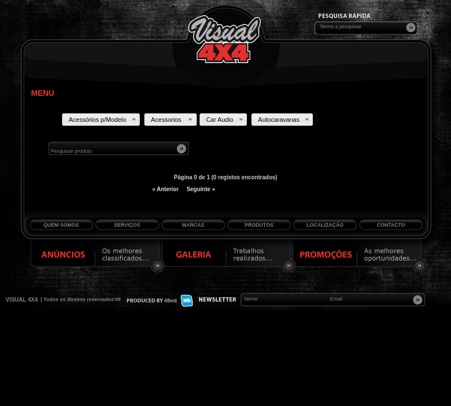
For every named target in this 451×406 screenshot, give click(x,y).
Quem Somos (61, 225)
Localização (325, 225)
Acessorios (173, 119)
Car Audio (225, 119)
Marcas (193, 225)
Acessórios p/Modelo (103, 119)
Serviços (127, 225)
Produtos (259, 225)
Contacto (391, 225)
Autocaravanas (284, 119)
